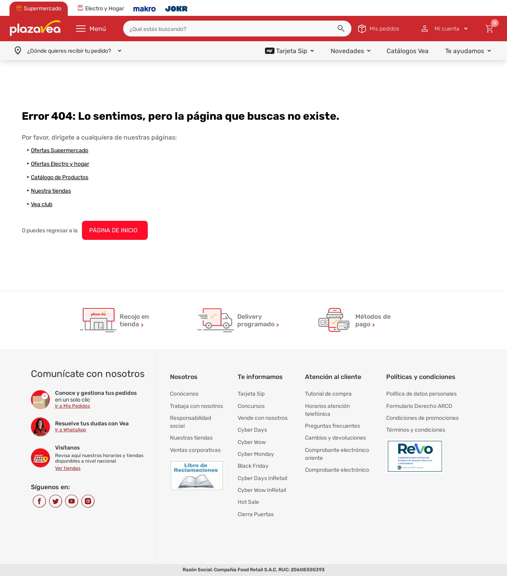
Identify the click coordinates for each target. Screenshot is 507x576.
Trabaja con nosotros (196, 405)
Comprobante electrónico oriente (337, 453)
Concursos (251, 405)
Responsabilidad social (190, 421)
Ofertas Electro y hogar (60, 164)
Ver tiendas (67, 468)
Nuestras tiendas (191, 437)
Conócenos (184, 393)
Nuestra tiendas (51, 191)
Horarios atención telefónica (327, 409)
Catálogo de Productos (59, 177)
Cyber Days (252, 429)
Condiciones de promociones (422, 417)
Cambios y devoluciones (335, 437)
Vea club (41, 204)
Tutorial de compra (328, 393)
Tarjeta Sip (251, 393)
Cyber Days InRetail (262, 477)
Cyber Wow (252, 441)
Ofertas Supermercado (59, 150)
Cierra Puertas (256, 512)
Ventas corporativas (195, 449)
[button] (341, 28)
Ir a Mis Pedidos (72, 406)
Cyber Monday (256, 453)
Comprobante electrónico (337, 469)
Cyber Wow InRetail (262, 489)
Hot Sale (248, 501)
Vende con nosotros (263, 417)
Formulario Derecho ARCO (419, 405)
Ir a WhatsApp (70, 429)
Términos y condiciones (415, 429)
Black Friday (253, 465)
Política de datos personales (421, 393)
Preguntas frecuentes (332, 425)
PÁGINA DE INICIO (113, 230)
